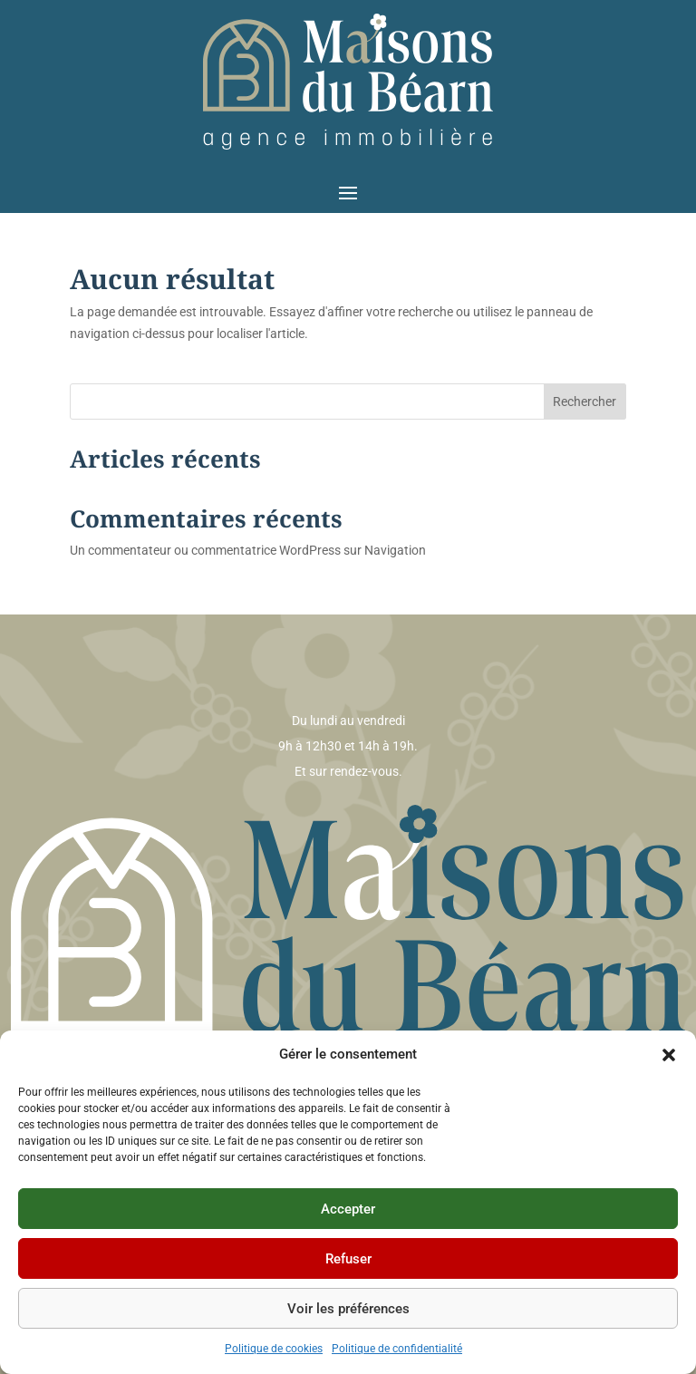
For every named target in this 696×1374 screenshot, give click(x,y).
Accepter (348, 1209)
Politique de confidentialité (397, 1348)
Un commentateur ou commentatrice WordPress (205, 550)
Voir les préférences (348, 1309)
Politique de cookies (274, 1348)
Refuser (348, 1259)
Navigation (395, 550)
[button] (669, 1055)
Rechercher (584, 401)
